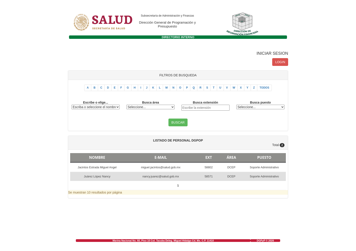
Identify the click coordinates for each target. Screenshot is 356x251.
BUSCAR (178, 122)
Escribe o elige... (95, 102)
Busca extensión (205, 102)
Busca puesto (260, 102)
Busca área (150, 102)
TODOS (264, 87)
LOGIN (280, 62)
